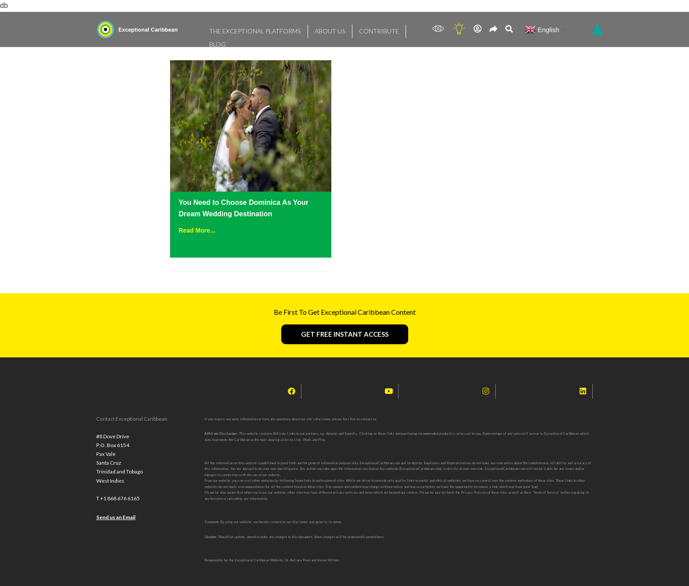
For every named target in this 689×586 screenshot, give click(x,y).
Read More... (197, 230)
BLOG (393, 28)
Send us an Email (115, 524)
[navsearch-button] (509, 29)
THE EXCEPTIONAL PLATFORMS (247, 28)
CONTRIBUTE (356, 28)
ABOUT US (313, 28)
